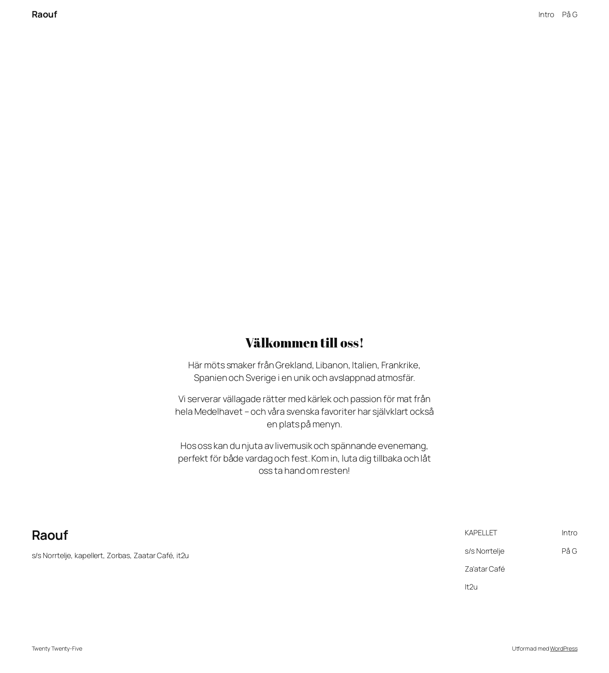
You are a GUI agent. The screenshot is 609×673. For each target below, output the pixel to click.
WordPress (563, 648)
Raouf (44, 14)
